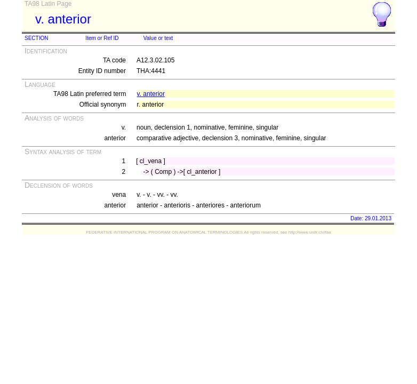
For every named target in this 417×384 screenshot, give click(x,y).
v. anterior (151, 94)
